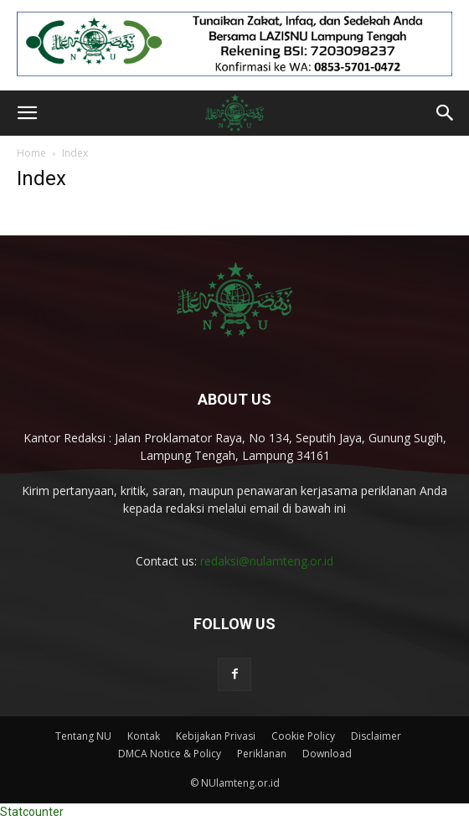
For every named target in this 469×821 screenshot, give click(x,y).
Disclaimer (376, 736)
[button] (27, 113)
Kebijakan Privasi (215, 736)
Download (327, 753)
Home (31, 153)
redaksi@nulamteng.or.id (266, 561)
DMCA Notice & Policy (169, 753)
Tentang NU (83, 736)
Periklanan (261, 753)
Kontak (143, 736)
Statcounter (32, 811)
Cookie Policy (303, 736)
